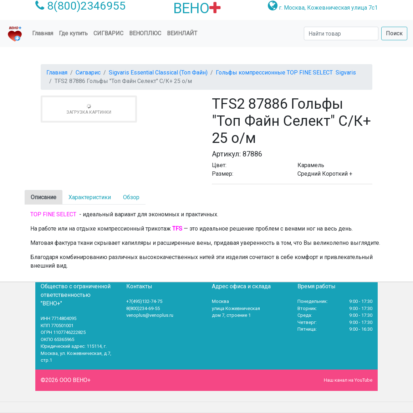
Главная (44, 33)
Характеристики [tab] (89, 197)
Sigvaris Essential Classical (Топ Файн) (158, 72)
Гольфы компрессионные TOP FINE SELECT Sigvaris (286, 72)
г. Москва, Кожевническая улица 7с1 (328, 7)
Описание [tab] (43, 197)
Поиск (394, 33)
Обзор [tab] (131, 197)
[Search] (341, 33)
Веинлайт (182, 33)
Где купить (73, 33)
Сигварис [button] (108, 33)
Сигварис (88, 72)
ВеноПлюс (145, 33)
